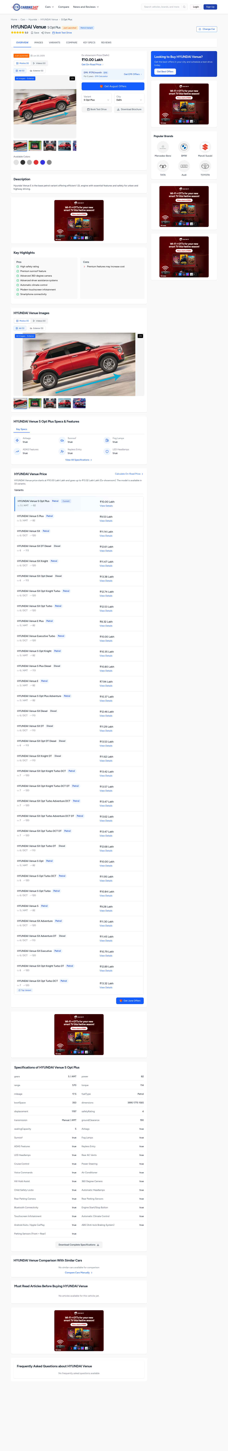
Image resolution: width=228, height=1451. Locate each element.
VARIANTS (54, 42)
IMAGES (38, 42)
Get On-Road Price (93, 64)
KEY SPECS (89, 42)
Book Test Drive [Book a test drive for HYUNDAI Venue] (62, 32)
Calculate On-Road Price (129, 476)
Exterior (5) (36, 71)
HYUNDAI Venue (49, 19)
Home (14, 19)
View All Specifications (79, 462)
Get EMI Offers (133, 74)
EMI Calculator (101, 76)
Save (35, 32)
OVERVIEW (22, 42)
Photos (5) (22, 63)
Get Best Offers (165, 71)
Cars (22, 19)
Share (45, 32)
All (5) (20, 71)
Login (196, 6)
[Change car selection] (206, 29)
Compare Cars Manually (79, 1275)
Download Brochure (129, 109)
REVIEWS (106, 42)
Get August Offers (113, 86)
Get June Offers (129, 1003)
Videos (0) (39, 63)
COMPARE (71, 42)
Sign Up (210, 6)
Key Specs (21, 431)
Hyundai (33, 19)
